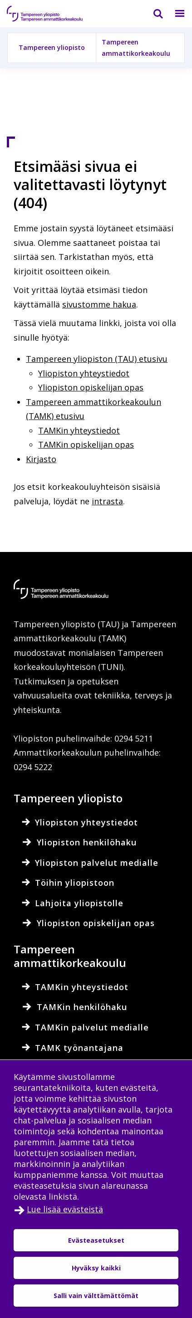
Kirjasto (41, 459)
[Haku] (152, 13)
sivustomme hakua (99, 304)
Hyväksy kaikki (96, 1268)
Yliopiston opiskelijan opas (90, 387)
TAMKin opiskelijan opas (86, 444)
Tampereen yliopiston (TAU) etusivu (96, 358)
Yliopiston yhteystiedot (83, 373)
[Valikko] (174, 13)
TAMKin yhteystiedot (79, 430)
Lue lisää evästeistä (65, 1209)
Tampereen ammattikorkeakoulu (136, 48)
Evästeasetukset (96, 1240)
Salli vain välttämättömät (96, 1295)
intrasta (107, 501)
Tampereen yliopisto (52, 47)
